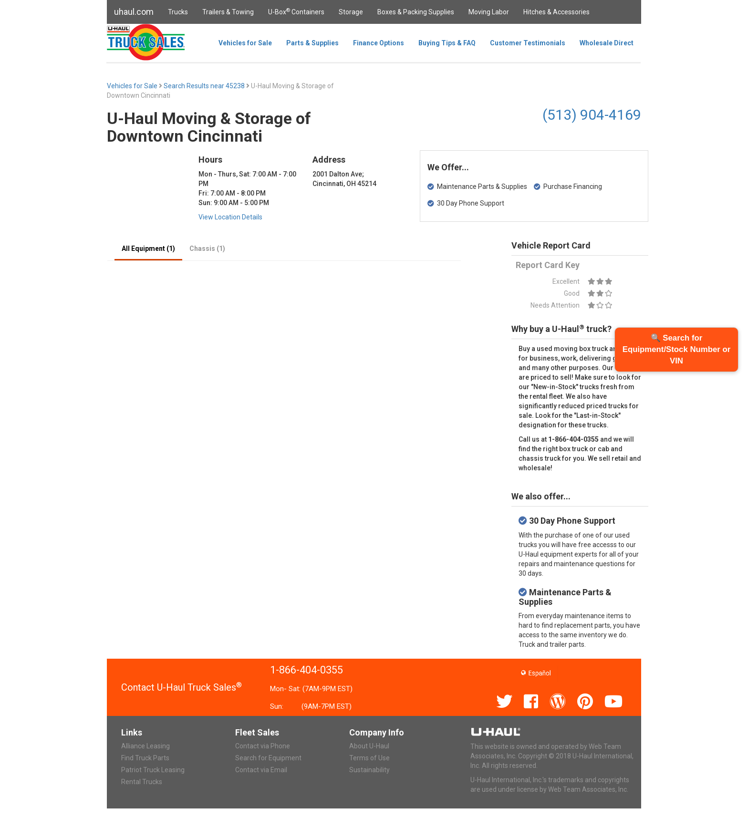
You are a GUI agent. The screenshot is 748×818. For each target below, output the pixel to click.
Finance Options (378, 43)
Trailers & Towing (228, 12)
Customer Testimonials (527, 43)
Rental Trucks (141, 782)
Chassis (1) (207, 248)
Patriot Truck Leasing (153, 770)
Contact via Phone (262, 746)
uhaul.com (134, 12)
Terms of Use (369, 758)
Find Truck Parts (145, 758)
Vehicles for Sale (245, 43)
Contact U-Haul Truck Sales (181, 687)
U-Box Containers (296, 11)
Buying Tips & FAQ (447, 43)
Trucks (178, 12)
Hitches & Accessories (556, 12)
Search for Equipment (268, 758)
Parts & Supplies (312, 43)
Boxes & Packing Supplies (415, 12)
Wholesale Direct (607, 43)
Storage (351, 12)
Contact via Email (261, 770)
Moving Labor (488, 12)
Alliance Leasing (145, 746)
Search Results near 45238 (205, 86)
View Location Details (230, 217)
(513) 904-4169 (591, 114)
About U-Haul (369, 746)
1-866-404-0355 (306, 670)
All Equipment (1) (148, 248)
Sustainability (369, 770)
